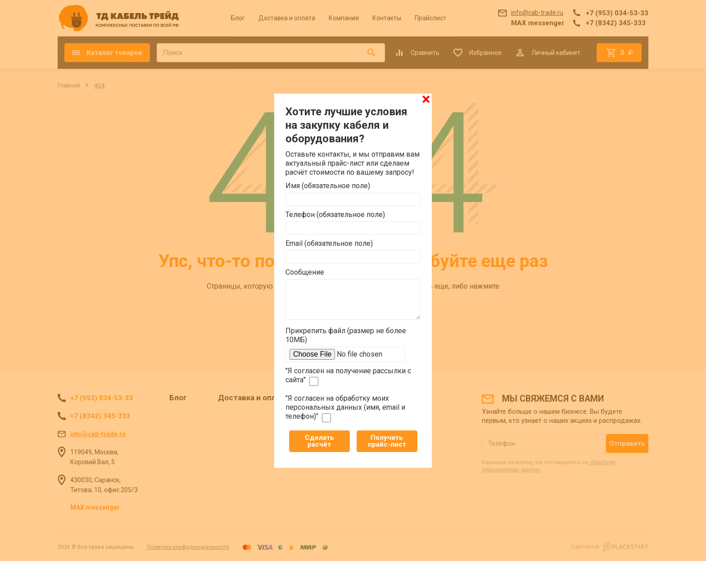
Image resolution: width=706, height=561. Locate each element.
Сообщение (304, 272)
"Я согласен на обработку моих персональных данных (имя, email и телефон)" (345, 408)
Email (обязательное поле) (329, 243)
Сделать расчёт (319, 441)
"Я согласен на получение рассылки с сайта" (348, 376)
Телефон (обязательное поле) (335, 214)
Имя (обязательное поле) (327, 185)
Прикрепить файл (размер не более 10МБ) (345, 335)
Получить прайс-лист (387, 441)
